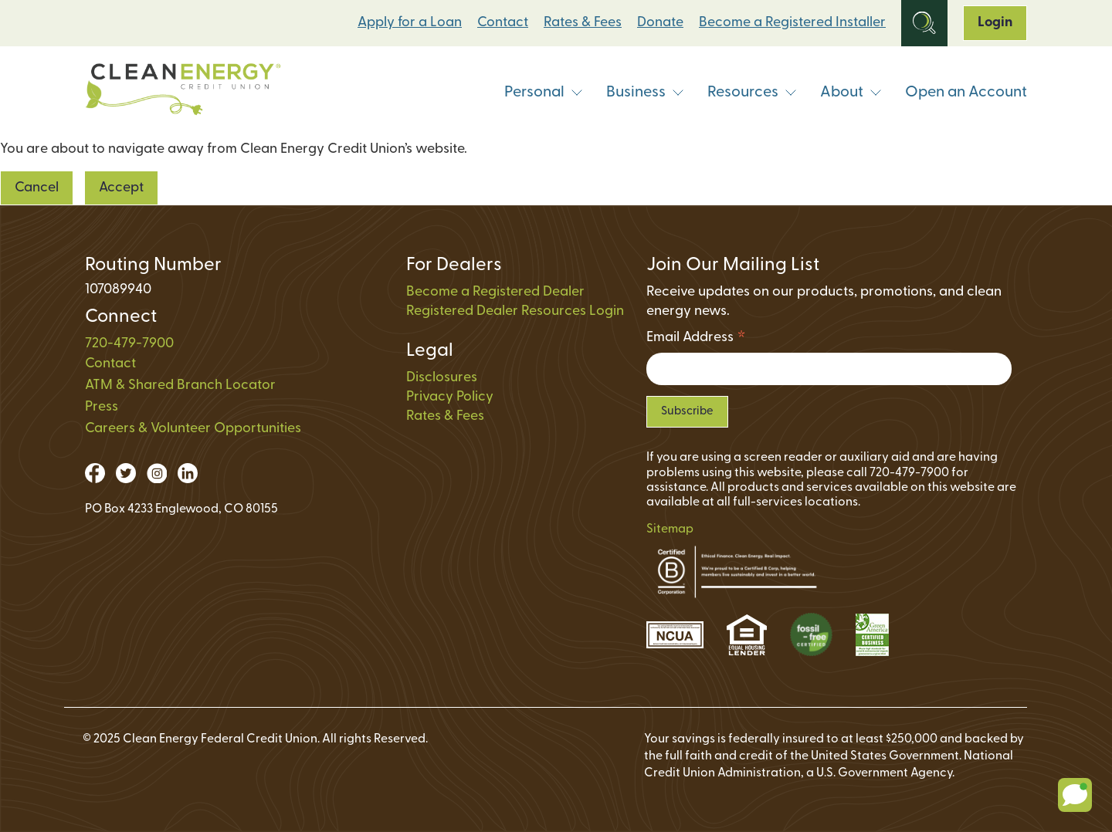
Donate (660, 22)
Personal (543, 92)
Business (645, 92)
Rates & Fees (583, 22)
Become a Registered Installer (792, 22)
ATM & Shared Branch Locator (180, 385)
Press (101, 407)
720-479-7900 (129, 344)
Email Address (696, 340)
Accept (121, 188)
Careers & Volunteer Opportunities (193, 428)
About (851, 92)
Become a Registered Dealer (495, 292)
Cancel (37, 188)
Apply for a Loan (410, 22)
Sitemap (669, 529)
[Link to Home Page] (183, 93)
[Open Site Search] (924, 23)
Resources (752, 92)
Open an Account (966, 92)
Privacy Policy (449, 397)
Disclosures (441, 377)
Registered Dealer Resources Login (515, 311)
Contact (502, 22)
